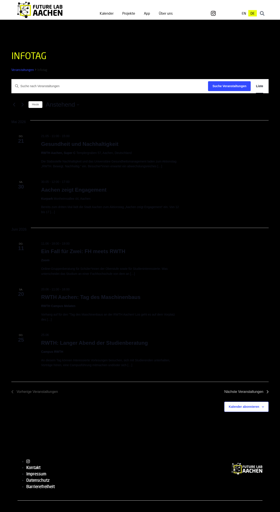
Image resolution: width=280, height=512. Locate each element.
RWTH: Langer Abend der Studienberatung (94, 343)
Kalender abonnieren (244, 406)
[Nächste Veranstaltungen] (22, 104)
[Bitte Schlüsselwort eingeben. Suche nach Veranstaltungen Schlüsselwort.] (110, 86)
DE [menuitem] (252, 13)
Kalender (107, 13)
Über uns (166, 13)
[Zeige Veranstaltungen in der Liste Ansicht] (259, 86)
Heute (35, 104)
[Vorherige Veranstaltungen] (14, 104)
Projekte (128, 13)
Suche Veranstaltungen (229, 86)
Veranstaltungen (22, 70)
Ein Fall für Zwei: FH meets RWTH (83, 251)
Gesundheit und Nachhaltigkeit (79, 144)
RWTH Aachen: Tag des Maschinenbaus (90, 297)
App (147, 13)
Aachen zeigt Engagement (74, 190)
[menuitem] (244, 13)
